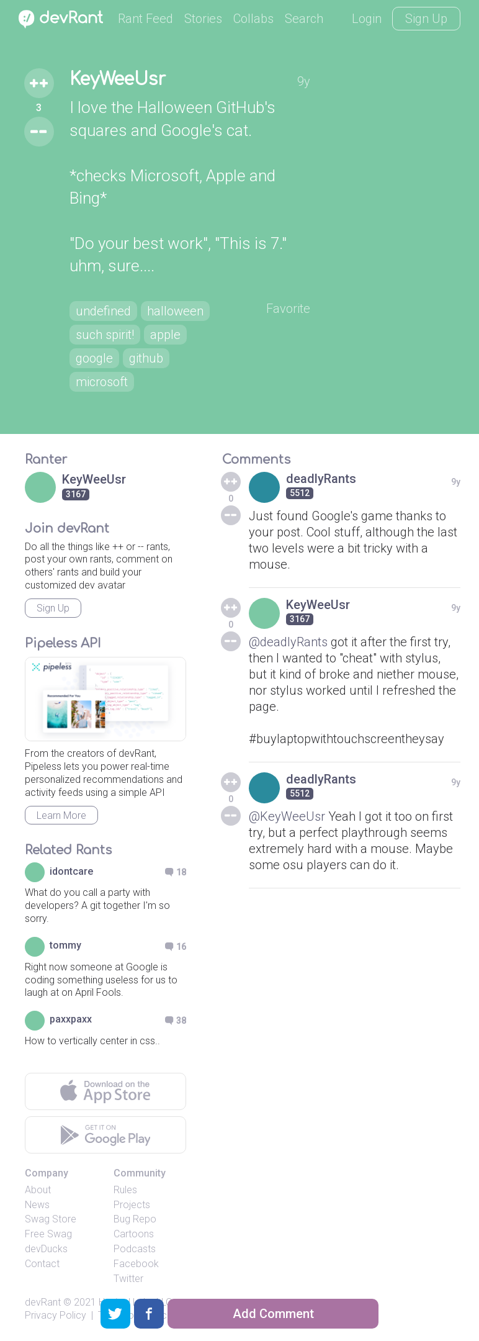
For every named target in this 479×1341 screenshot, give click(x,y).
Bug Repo (135, 1219)
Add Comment (273, 1313)
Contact (42, 1264)
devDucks (46, 1249)
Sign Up (426, 18)
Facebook (136, 1264)
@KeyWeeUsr (287, 816)
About (38, 1190)
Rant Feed (145, 18)
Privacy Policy (55, 1315)
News (37, 1205)
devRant (43, 1302)
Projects (132, 1205)
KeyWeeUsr (117, 79)
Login (367, 18)
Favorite (288, 308)
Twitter (128, 1279)
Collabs (253, 18)
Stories (203, 18)
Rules (125, 1190)
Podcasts (135, 1249)
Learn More (61, 815)
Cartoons (134, 1234)
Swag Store (50, 1219)
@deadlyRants (288, 641)
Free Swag (48, 1234)
